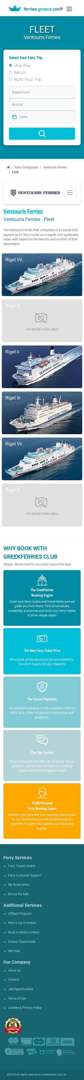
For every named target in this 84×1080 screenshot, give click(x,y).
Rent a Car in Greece (22, 923)
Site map (14, 951)
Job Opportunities (20, 989)
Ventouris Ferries (55, 167)
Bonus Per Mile (18, 894)
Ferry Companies (26, 167)
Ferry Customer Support (24, 875)
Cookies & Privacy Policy (25, 1008)
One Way (22, 65)
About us (14, 970)
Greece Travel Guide (21, 942)
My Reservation (19, 885)
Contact (13, 980)
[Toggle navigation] (69, 8)
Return (20, 72)
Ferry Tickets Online (21, 866)
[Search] (42, 134)
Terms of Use (17, 998)
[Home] (8, 167)
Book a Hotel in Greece (23, 932)
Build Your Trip (27, 79)
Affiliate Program (20, 914)
